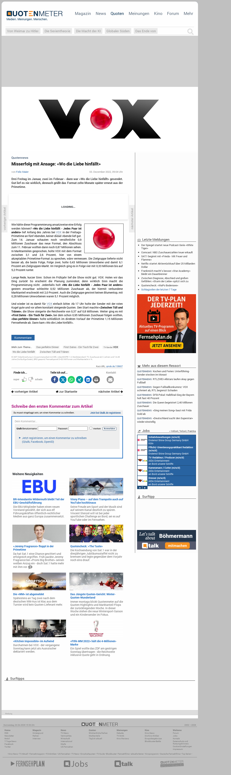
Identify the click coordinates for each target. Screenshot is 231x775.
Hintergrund (38, 733)
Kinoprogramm (152, 754)
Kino (158, 13)
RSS (6, 733)
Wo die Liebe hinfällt (24, 351)
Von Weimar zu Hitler (23, 31)
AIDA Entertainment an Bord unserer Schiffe (161, 460)
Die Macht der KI (88, 31)
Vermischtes (66, 736)
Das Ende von (145, 31)
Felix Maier (22, 171)
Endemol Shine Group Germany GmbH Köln (163, 440)
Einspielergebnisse (153, 738)
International (66, 741)
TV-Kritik (120, 736)
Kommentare (23, 338)
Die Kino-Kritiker (152, 736)
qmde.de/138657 (114, 366)
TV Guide (101, 754)
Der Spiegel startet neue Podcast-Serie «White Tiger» (167, 246)
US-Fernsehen (67, 747)
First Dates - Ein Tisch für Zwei (81, 347)
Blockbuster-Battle (153, 741)
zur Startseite (66, 391)
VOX (58, 232)
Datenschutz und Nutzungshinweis (181, 742)
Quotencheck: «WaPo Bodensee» (159, 285)
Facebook (9, 744)
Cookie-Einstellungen (182, 746)
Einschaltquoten (88, 754)
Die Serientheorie (57, 31)
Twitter (8, 747)
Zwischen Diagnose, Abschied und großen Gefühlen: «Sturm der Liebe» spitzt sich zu (164, 279)
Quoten (117, 13)
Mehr (188, 13)
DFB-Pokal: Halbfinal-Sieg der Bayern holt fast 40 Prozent (165, 396)
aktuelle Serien (137, 754)
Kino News (13, 754)
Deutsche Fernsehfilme (170, 754)
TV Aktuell (23, 754)
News (101, 13)
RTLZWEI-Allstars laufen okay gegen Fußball (165, 380)
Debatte (120, 733)
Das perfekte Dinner (47, 347)
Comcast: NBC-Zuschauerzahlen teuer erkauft (167, 252)
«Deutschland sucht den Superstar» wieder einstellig (165, 420)
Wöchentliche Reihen (98, 733)
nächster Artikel (110, 391)
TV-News (65, 733)
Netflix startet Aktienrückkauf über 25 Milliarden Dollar (168, 265)
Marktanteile (94, 736)
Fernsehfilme (123, 754)
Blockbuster (111, 754)
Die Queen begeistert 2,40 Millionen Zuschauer (164, 404)
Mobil (7, 738)
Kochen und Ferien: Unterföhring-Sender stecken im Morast (163, 372)
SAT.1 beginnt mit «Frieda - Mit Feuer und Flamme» (164, 257)
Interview (37, 738)
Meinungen (139, 13)
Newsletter (9, 736)
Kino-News (149, 733)
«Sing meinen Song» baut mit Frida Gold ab (164, 412)
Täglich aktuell (95, 738)
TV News (75, 754)
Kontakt (176, 738)
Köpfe (63, 744)
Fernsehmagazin (37, 754)
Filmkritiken (51, 754)
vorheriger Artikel (24, 391)
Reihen (36, 736)
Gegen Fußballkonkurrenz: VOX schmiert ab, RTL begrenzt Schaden (162, 388)
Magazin (83, 13)
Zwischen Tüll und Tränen (54, 351)
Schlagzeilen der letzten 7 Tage (159, 289)
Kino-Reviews (123, 738)
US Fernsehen (64, 754)
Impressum (178, 749)
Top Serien (186, 754)
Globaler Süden (118, 31)
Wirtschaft (65, 738)
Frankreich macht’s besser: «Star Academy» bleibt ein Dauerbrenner (165, 272)
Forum (173, 13)
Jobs (175, 736)
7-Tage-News (10, 741)
